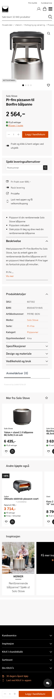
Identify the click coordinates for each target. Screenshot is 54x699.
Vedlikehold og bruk (18, 361)
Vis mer (10, 276)
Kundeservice (46, 3)
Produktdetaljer (16, 294)
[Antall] (14, 134)
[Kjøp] (12, 451)
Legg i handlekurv (35, 134)
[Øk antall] (18, 134)
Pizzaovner (32, 332)
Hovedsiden (7, 25)
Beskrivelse (13, 241)
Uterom (18, 25)
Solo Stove (11, 96)
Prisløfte (15, 193)
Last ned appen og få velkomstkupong (22, 201)
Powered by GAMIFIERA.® (15, 384)
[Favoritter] (6, 451)
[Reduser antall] (9, 134)
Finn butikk (32, 3)
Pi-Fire (30, 326)
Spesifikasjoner (16, 346)
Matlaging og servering (34, 25)
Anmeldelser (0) (17, 373)
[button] (48, 85)
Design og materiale (19, 353)
